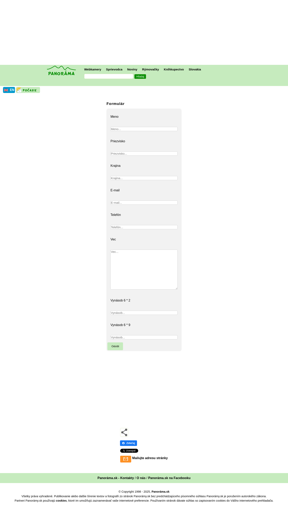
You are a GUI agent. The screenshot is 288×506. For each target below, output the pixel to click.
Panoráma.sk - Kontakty (115, 478)
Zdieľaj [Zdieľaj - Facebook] (128, 443)
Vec (113, 239)
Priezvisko (117, 141)
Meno (114, 116)
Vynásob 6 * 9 (120, 325)
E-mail (114, 190)
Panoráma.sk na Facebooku (169, 478)
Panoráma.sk (161, 491)
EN (12, 90)
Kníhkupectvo (174, 69)
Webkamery (92, 69)
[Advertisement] (145, 33)
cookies (61, 500)
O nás (141, 478)
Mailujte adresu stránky (150, 458)
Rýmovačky (150, 69)
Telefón (115, 214)
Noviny (132, 69)
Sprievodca (114, 69)
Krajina (115, 165)
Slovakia (195, 69)
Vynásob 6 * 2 (120, 300)
